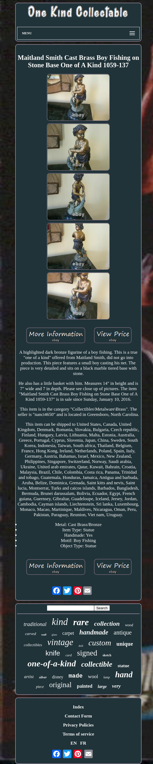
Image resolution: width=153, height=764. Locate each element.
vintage (60, 642)
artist (29, 676)
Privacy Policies (78, 725)
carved (30, 634)
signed (87, 653)
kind (60, 622)
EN (73, 743)
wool (93, 676)
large (102, 686)
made (76, 676)
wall (43, 634)
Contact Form (78, 716)
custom (99, 642)
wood (129, 625)
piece (40, 687)
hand (123, 674)
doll (81, 645)
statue (123, 665)
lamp (106, 677)
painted (84, 686)
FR (83, 743)
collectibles (33, 645)
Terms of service (78, 734)
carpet (68, 633)
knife (53, 653)
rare (81, 622)
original (60, 685)
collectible (96, 664)
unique (124, 644)
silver (43, 677)
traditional (35, 624)
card (69, 655)
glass (54, 634)
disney (57, 677)
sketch (107, 655)
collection (107, 623)
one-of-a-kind (51, 663)
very (116, 686)
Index (78, 706)
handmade (93, 632)
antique (123, 632)
